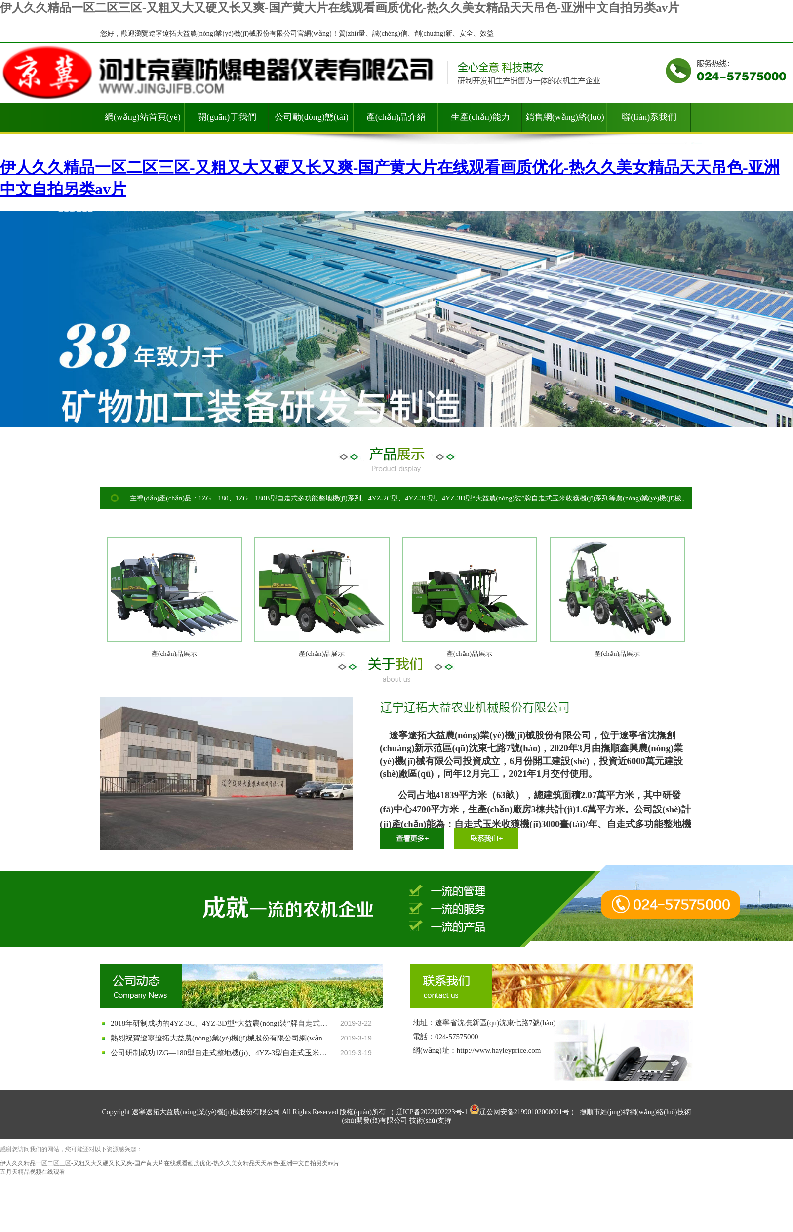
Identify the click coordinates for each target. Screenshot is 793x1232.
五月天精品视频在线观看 (32, 1171)
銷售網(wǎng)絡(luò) (564, 117)
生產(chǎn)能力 (480, 117)
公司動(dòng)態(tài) (312, 117)
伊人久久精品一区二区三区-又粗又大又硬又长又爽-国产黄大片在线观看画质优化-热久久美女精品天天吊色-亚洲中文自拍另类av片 (339, 7)
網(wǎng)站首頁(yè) (143, 117)
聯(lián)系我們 (649, 117)
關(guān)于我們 (227, 117)
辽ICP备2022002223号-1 (432, 1112)
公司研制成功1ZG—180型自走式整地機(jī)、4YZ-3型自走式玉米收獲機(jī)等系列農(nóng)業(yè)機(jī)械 (222, 1053)
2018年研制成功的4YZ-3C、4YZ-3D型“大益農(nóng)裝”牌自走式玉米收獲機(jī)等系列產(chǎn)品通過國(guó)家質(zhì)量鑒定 (222, 1023)
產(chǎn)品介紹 (396, 117)
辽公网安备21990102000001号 (519, 1112)
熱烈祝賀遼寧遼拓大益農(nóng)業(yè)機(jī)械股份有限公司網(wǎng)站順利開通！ (222, 1038)
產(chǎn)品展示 (174, 653)
